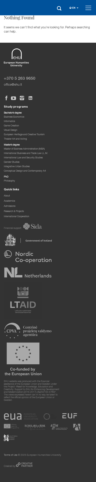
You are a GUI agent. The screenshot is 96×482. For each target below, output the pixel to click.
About (7, 196)
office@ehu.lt (13, 85)
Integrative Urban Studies (17, 166)
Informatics (9, 121)
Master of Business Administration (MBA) (24, 149)
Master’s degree (12, 145)
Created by (10, 466)
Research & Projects (14, 211)
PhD (6, 177)
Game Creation (11, 126)
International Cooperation (16, 216)
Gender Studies (11, 162)
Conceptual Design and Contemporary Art (25, 171)
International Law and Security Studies (23, 158)
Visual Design (10, 130)
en (73, 8)
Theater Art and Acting (15, 139)
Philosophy (9, 181)
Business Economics (14, 117)
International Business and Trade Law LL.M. (26, 153)
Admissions (9, 206)
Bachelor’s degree (13, 113)
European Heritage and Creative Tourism (24, 134)
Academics (9, 201)
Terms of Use (11, 455)
